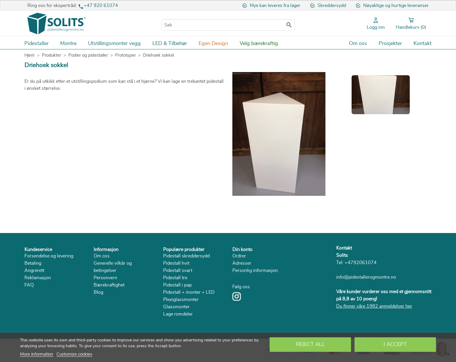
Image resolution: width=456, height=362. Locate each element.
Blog (98, 292)
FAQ (29, 285)
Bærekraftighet (109, 285)
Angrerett (34, 270)
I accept (395, 344)
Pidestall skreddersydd (186, 256)
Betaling (32, 263)
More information (36, 354)
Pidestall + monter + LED (189, 292)
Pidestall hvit (176, 263)
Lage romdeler (178, 314)
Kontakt (344, 248)
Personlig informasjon (255, 270)
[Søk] (228, 25)
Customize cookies (74, 354)
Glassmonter (176, 306)
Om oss (102, 256)
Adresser (241, 263)
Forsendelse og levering (48, 256)
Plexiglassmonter (181, 299)
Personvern (105, 277)
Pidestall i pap (177, 285)
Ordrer (239, 256)
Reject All (310, 344)
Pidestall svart (177, 270)
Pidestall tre (175, 277)
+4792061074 (361, 262)
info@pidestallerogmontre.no (366, 277)
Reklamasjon (37, 277)
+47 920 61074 (101, 5)
